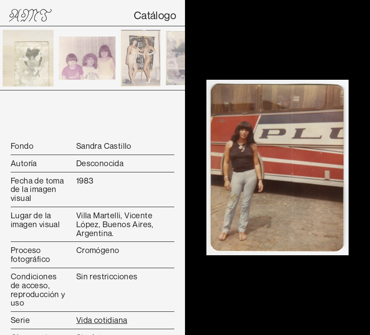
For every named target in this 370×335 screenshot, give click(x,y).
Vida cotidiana (101, 320)
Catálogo (155, 15)
